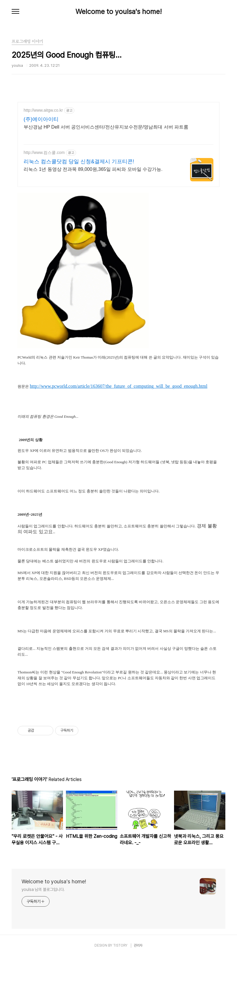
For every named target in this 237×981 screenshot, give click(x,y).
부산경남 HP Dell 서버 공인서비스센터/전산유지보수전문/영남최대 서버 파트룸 (106, 126)
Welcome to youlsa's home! (119, 11)
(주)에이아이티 (41, 119)
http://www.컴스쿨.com (44, 152)
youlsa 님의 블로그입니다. (43, 914)
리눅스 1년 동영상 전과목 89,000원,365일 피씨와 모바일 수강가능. (93, 169)
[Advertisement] (118, 718)
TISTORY (120, 970)
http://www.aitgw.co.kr (43, 110)
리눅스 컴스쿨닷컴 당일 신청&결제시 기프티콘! (79, 161)
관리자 (138, 970)
